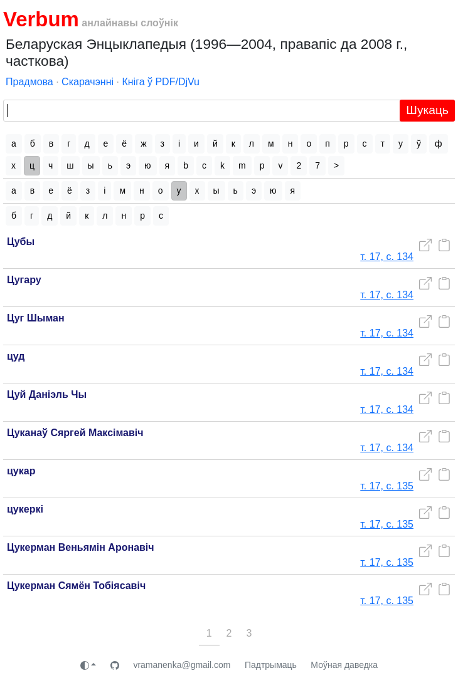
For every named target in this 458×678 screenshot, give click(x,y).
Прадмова (29, 81)
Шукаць (427, 110)
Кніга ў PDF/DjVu (161, 81)
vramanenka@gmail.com (181, 665)
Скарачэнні (87, 81)
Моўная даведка (344, 665)
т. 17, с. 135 (386, 486)
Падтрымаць (271, 665)
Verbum (41, 19)
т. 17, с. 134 (386, 256)
